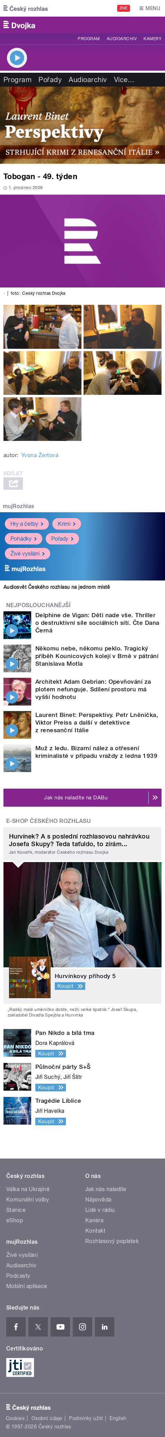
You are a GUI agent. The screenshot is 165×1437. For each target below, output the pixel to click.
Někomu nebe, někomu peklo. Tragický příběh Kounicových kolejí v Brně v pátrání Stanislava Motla (96, 656)
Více (124, 80)
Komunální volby (27, 1199)
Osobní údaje (47, 1418)
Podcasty (18, 1275)
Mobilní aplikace (26, 1286)
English (118, 1418)
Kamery (153, 38)
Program (88, 38)
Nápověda (98, 1199)
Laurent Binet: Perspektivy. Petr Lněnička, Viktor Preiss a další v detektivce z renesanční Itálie (96, 722)
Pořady (50, 80)
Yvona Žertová (39, 455)
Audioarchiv (122, 38)
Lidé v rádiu (100, 1210)
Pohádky (23, 538)
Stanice (16, 1210)
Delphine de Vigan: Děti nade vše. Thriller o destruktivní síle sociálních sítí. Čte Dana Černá (97, 623)
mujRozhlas (18, 506)
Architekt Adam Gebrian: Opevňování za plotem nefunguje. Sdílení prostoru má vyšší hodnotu (93, 689)
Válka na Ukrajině (28, 1189)
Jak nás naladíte (106, 1189)
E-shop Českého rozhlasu (48, 821)
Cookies (15, 1418)
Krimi (67, 524)
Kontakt (95, 1230)
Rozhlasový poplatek (112, 1241)
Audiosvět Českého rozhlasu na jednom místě (56, 587)
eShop (14, 1220)
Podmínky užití (86, 1418)
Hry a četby (26, 524)
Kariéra (94, 1220)
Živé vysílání (27, 553)
